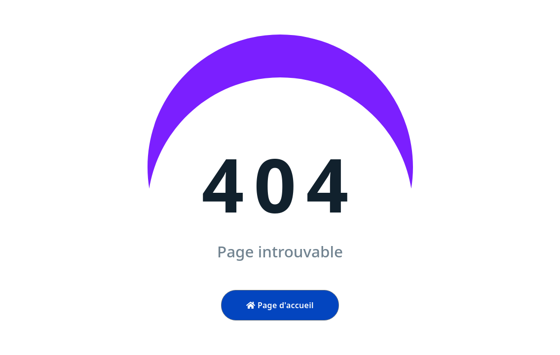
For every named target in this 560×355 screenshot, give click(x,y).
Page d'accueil (280, 305)
